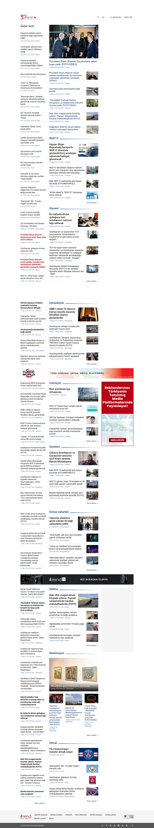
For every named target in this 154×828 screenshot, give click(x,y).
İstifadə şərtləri (110, 815)
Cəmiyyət (55, 383)
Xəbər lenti (27, 26)
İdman (53, 742)
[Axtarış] (98, 17)
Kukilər (51, 818)
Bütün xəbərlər (92, 203)
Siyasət (53, 208)
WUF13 (53, 138)
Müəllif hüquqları (96, 815)
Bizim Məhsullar (81, 815)
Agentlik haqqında (40, 815)
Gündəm (54, 446)
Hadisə (53, 589)
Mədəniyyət (56, 653)
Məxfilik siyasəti (40, 818)
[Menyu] (128, 17)
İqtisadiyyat (56, 302)
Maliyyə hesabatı (56, 815)
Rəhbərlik (69, 815)
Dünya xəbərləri (59, 511)
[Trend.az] (28, 17)
